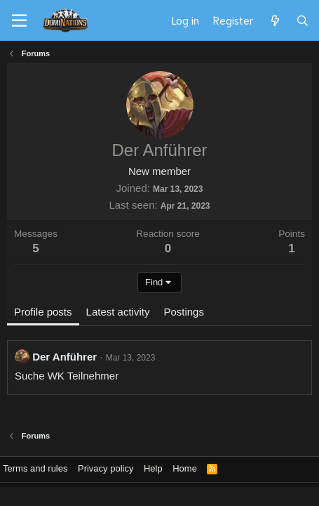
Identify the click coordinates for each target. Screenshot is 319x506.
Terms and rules (35, 468)
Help (153, 468)
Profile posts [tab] (43, 312)
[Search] (302, 20)
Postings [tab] (183, 312)
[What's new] (274, 20)
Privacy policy (105, 468)
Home (184, 468)
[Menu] (19, 21)
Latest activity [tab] (118, 312)
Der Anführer (64, 357)
